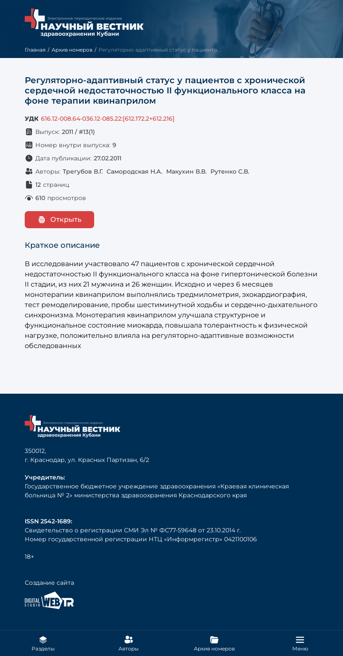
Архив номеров (72, 49)
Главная (35, 49)
